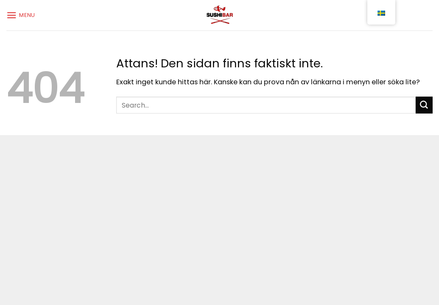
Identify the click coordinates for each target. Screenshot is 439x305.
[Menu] (20, 15)
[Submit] (424, 105)
